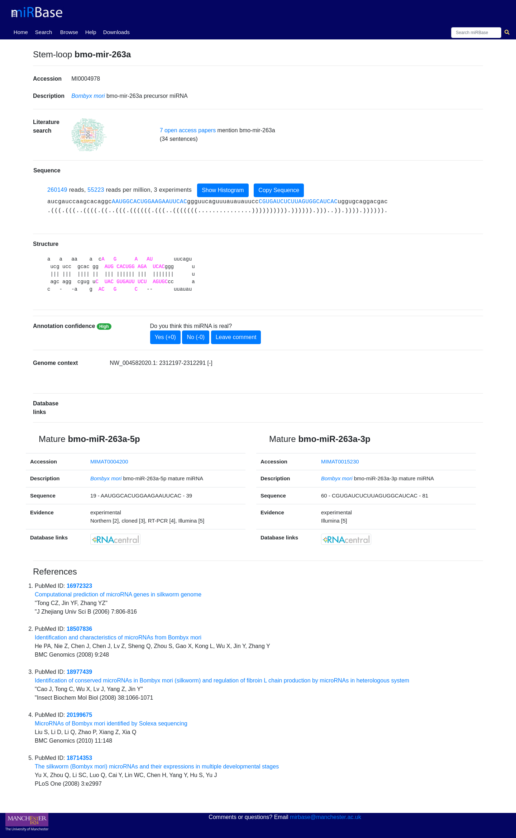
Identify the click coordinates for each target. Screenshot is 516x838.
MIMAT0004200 (109, 461)
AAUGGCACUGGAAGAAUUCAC (149, 202)
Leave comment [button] (236, 337)
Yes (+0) (165, 337)
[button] (89, 135)
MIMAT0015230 (340, 461)
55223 (95, 190)
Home (22, 31)
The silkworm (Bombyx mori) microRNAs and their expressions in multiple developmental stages (157, 766)
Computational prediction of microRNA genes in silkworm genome (118, 594)
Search (43, 32)
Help (90, 32)
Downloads (116, 32)
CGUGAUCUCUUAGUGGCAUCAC (298, 202)
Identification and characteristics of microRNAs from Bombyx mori (118, 637)
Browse (69, 32)
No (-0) (196, 337)
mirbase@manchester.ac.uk (325, 817)
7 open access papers (188, 130)
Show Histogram (223, 190)
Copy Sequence (278, 190)
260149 (57, 190)
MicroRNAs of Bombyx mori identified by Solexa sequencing (111, 723)
